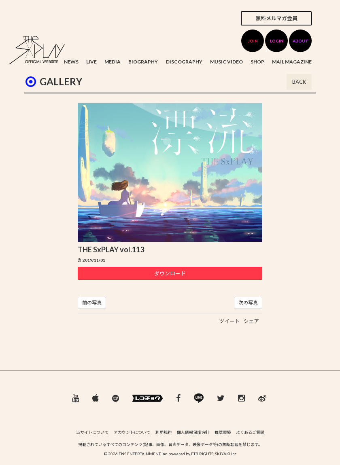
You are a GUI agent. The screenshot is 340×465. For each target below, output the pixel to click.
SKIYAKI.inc (225, 453)
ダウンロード (170, 273)
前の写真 (92, 303)
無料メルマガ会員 (276, 18)
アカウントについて (132, 432)
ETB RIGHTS (202, 453)
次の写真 (248, 303)
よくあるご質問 (250, 432)
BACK (299, 81)
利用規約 (163, 432)
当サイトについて (92, 432)
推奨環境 (223, 432)
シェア (251, 321)
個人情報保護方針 (193, 432)
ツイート (229, 321)
